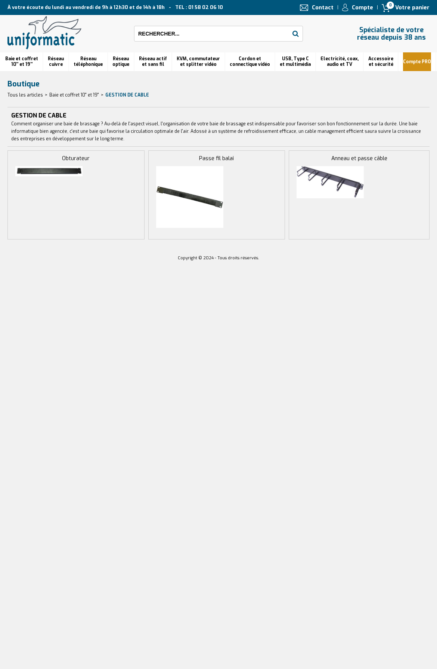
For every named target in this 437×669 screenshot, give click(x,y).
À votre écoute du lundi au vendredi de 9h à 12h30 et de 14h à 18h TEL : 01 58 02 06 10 (115, 7)
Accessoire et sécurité (380, 61)
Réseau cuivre (56, 61)
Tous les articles (25, 95)
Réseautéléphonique (88, 61)
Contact (323, 7)
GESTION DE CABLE (127, 95)
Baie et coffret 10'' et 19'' (21, 61)
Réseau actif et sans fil (153, 61)
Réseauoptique (120, 61)
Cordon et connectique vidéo (250, 61)
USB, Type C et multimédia (295, 61)
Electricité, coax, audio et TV (339, 61)
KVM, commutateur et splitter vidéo (198, 61)
